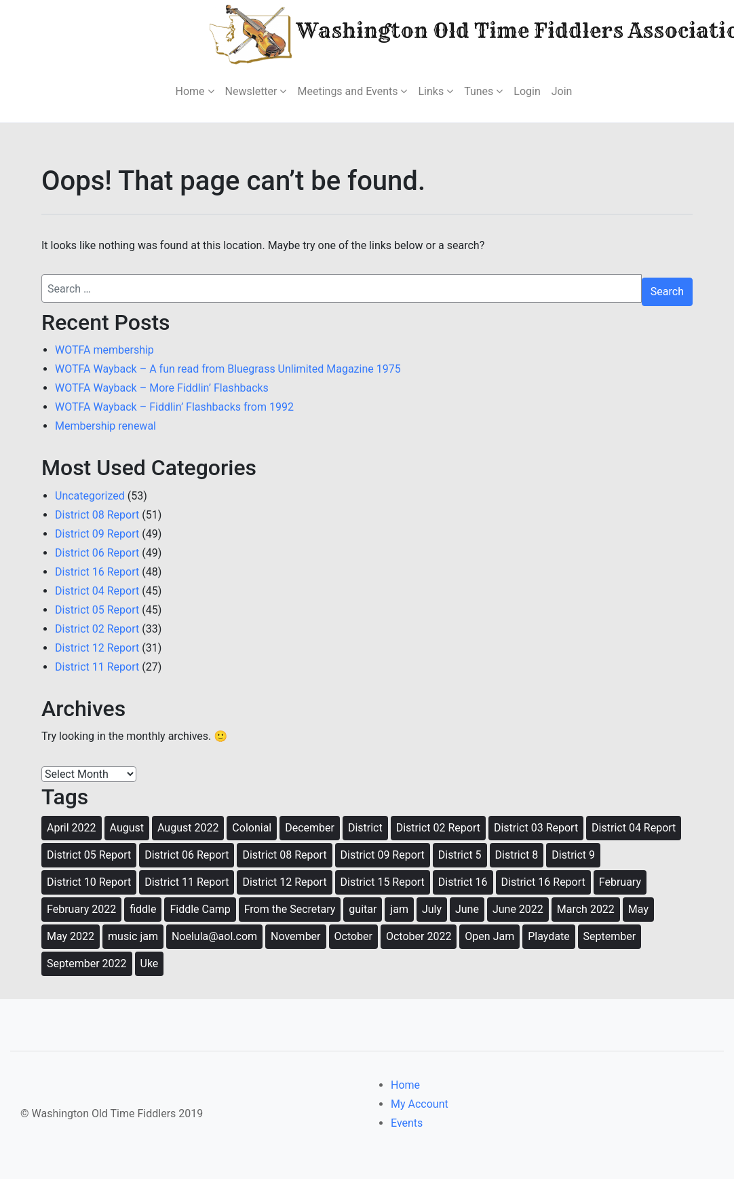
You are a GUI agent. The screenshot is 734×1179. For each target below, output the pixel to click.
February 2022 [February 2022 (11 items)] (81, 909)
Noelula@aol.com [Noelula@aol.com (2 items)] (214, 936)
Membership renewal (105, 425)
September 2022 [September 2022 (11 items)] (87, 963)
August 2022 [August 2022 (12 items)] (187, 827)
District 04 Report (97, 590)
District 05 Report (97, 609)
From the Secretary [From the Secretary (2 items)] (290, 909)
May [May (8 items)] (638, 909)
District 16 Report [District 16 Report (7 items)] (543, 882)
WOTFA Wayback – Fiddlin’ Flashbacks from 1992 (174, 406)
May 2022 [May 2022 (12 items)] (70, 936)
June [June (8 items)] (467, 909)
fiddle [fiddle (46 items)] (143, 909)
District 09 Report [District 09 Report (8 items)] (383, 854)
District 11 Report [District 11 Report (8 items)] (186, 882)
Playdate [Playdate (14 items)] (548, 936)
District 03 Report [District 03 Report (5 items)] (536, 827)
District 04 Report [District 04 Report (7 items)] (634, 827)
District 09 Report (97, 533)
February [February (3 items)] (620, 882)
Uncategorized (90, 495)
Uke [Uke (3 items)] (149, 963)
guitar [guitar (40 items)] (362, 909)
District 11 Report (97, 666)
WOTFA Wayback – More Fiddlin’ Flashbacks (162, 387)
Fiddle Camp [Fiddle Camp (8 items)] (200, 909)
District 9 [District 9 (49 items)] (573, 854)
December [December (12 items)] (309, 827)
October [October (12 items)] (353, 936)
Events (407, 1123)
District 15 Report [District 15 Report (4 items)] (383, 882)
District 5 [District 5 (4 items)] (460, 854)
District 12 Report (97, 647)
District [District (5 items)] (365, 827)
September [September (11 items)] (609, 936)
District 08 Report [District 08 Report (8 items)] (284, 854)
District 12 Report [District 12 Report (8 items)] (284, 882)
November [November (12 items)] (295, 936)
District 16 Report (97, 571)
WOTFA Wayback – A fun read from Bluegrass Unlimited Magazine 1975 (228, 368)
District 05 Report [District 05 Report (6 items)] (89, 854)
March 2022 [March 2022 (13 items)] (586, 909)
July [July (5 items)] (432, 909)
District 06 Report (97, 552)
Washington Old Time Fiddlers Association (441, 33)
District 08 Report (97, 514)
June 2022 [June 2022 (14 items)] (517, 909)
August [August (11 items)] (127, 827)
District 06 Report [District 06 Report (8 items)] (186, 854)
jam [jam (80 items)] (399, 909)
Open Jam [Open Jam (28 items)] (489, 936)
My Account (419, 1104)
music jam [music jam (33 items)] (133, 936)
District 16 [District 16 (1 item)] (463, 882)
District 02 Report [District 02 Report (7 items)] (438, 827)
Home (405, 1085)
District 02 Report (97, 628)
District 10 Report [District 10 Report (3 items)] (89, 882)
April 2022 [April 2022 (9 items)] (71, 827)
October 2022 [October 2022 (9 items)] (418, 936)
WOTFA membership (104, 349)
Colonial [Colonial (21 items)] (251, 827)
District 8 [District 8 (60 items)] (517, 854)
